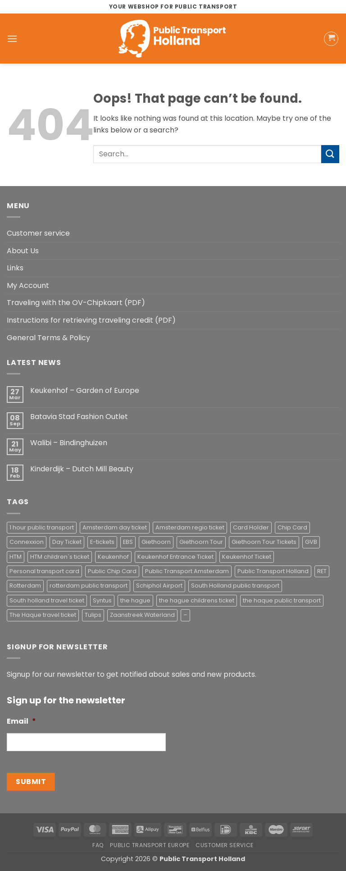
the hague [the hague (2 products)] (135, 600)
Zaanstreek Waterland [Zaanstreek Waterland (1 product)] (142, 615)
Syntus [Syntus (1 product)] (102, 600)
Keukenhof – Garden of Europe (84, 390)
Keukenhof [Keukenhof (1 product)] (113, 557)
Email (21, 721)
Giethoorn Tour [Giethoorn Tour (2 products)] (201, 542)
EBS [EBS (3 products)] (128, 542)
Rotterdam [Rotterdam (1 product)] (25, 585)
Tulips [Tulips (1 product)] (93, 615)
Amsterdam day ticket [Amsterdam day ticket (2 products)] (114, 527)
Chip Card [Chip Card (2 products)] (292, 527)
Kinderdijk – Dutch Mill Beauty (81, 469)
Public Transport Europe (149, 845)
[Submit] (330, 154)
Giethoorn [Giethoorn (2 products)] (156, 542)
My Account (28, 285)
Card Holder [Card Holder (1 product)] (251, 527)
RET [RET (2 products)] (322, 571)
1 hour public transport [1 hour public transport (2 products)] (41, 527)
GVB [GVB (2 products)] (311, 542)
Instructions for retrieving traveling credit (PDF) (91, 320)
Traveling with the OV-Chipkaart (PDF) (76, 302)
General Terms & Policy (48, 338)
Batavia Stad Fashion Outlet (79, 416)
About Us (23, 251)
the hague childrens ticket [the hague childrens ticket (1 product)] (196, 600)
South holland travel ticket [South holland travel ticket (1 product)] (46, 600)
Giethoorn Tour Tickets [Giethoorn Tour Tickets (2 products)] (264, 542)
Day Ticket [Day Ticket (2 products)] (67, 542)
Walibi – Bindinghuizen (68, 442)
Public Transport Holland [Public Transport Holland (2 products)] (273, 571)
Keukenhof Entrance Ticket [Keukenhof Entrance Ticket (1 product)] (175, 557)
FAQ (98, 845)
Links (15, 268)
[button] (12, 38)
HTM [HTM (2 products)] (15, 557)
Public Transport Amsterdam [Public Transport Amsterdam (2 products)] (187, 571)
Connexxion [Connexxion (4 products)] (26, 542)
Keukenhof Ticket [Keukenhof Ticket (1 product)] (246, 557)
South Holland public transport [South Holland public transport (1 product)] (235, 585)
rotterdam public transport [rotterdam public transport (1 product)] (88, 585)
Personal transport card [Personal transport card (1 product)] (44, 571)
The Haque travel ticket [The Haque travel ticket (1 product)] (42, 615)
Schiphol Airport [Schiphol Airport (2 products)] (159, 585)
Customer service (38, 233)
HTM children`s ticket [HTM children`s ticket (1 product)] (59, 557)
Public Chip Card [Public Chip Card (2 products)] (112, 571)
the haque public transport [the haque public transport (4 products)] (282, 600)
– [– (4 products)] (185, 615)
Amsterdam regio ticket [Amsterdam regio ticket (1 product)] (189, 527)
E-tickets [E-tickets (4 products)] (102, 542)
